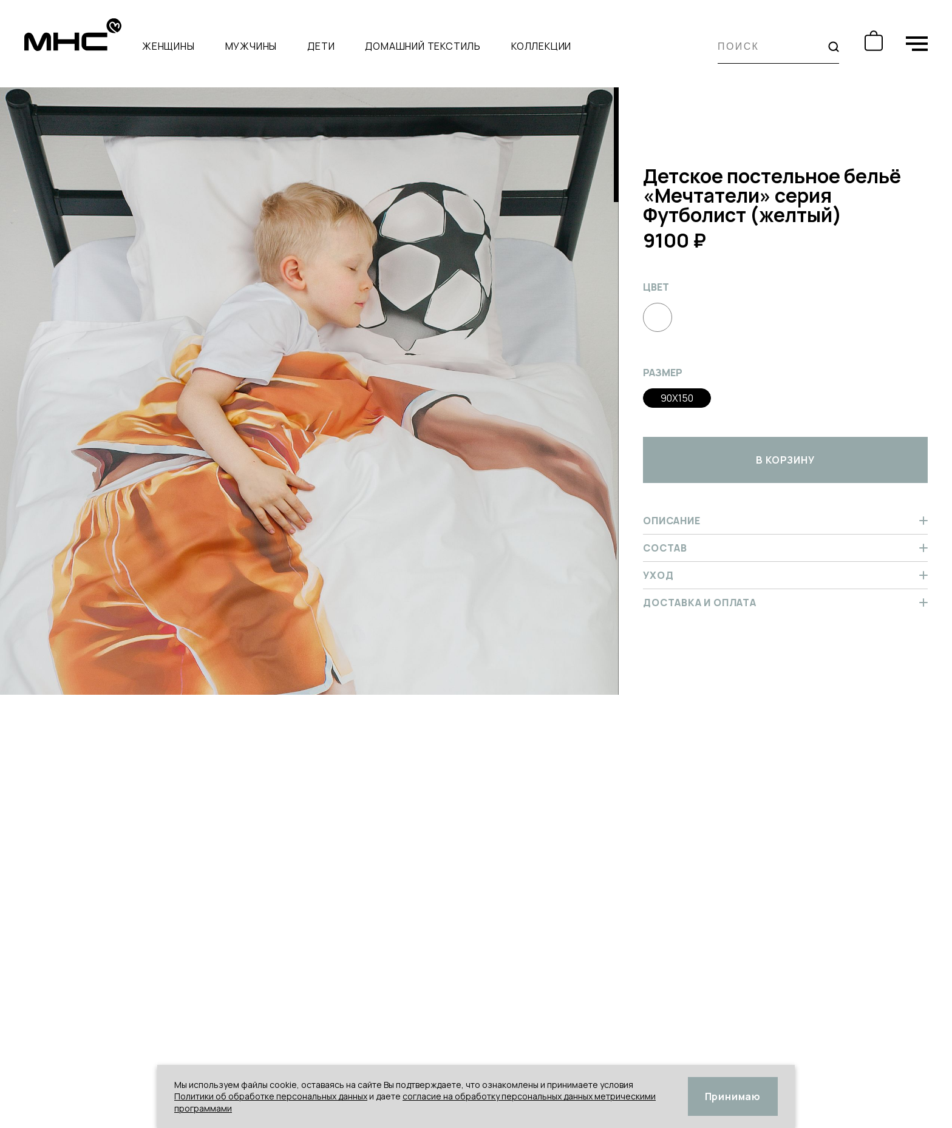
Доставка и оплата (785, 602)
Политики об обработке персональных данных (270, 1096)
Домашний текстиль (423, 46)
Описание (785, 520)
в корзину (785, 460)
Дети (321, 46)
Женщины (168, 46)
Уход (785, 575)
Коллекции (541, 46)
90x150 (677, 398)
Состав (785, 548)
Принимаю (733, 1096)
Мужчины (251, 46)
